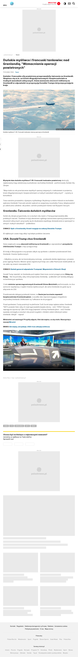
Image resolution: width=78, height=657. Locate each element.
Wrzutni (12, 322)
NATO (27, 426)
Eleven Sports (44, 639)
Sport (29, 639)
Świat (17, 54)
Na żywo (27, 650)
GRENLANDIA (19, 426)
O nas (42, 629)
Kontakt (13, 626)
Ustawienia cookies (60, 626)
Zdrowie (22, 653)
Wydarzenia (58, 650)
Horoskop (44, 650)
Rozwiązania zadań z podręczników (50, 653)
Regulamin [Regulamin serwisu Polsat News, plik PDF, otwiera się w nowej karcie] (20, 626)
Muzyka (65, 653)
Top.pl (35, 653)
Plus (60, 639)
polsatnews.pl (8, 54)
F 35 (11, 426)
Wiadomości (22, 639)
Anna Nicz (6, 378)
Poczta (13, 650)
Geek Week (54, 639)
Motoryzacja (14, 653)
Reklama (50, 626)
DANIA (6, 426)
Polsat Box (67, 639)
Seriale (29, 653)
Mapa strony (49, 629)
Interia (7, 650)
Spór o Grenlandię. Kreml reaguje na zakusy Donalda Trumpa (36, 228)
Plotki (50, 650)
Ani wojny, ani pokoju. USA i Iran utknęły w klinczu (29, 327)
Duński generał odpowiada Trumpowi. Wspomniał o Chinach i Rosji (38, 269)
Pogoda (35, 639)
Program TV (35, 650)
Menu (5, 5)
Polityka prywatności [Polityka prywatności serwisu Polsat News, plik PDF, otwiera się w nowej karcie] (32, 629)
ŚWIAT (34, 426)
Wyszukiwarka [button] (73, 3)
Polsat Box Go (11, 639)
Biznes (71, 650)
